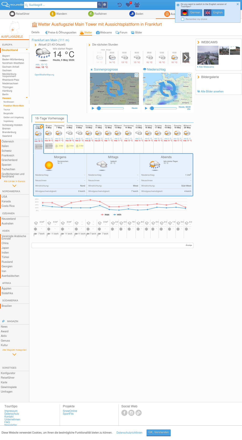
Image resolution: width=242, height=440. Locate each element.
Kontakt (8, 416)
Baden (139, 14)
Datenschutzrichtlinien (129, 432)
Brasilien (7, 306)
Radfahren (100, 14)
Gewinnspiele (9, 387)
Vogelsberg (8, 121)
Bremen (6, 129)
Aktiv (4, 336)
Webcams (106, 32)
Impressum (10, 411)
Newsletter (10, 425)
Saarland (7, 136)
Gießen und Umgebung (13, 117)
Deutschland (10, 50)
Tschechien (8, 169)
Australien (7, 223)
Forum (123, 32)
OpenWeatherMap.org (44, 75)
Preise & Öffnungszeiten (62, 32)
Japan (5, 248)
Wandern (61, 14)
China (5, 243)
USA (4, 197)
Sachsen (7, 70)
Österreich (8, 141)
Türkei (5, 257)
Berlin (5, 94)
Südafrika (7, 293)
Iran (4, 271)
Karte (4, 382)
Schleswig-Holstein (12, 125)
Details (35, 32)
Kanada (6, 201)
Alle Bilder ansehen (212, 91)
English (218, 12)
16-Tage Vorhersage (49, 118)
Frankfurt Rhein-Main (13, 106)
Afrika (6, 283)
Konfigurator (8, 373)
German (195, 12)
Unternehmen (12, 419)
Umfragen (6, 392)
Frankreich (8, 155)
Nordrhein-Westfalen (13, 63)
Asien (5, 231)
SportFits (68, 414)
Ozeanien (8, 213)
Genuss (5, 340)
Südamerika (10, 300)
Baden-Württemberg (13, 59)
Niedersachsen (10, 83)
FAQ (7, 422)
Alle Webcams (206, 67)
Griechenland (9, 160)
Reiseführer (22, 14)
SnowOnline (70, 411)
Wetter (88, 32)
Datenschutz (11, 414)
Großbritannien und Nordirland (13, 175)
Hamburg (7, 91)
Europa (7, 45)
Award (5, 331)
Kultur (4, 345)
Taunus (6, 110)
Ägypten (6, 288)
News (4, 327)
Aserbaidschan (10, 276)
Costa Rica (8, 206)
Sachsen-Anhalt (10, 67)
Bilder (138, 32)
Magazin (12, 321)
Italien (5, 146)
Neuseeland (9, 219)
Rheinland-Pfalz (10, 80)
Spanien (6, 165)
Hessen (6, 98)
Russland (7, 262)
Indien (5, 252)
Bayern (6, 56)
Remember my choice (196, 19)
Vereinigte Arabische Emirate (14, 237)
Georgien (7, 266)
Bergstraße (8, 113)
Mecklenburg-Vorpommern (9, 75)
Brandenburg (9, 132)
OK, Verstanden (158, 432)
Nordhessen (8, 102)
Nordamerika (11, 191)
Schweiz (7, 151)
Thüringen (7, 87)
